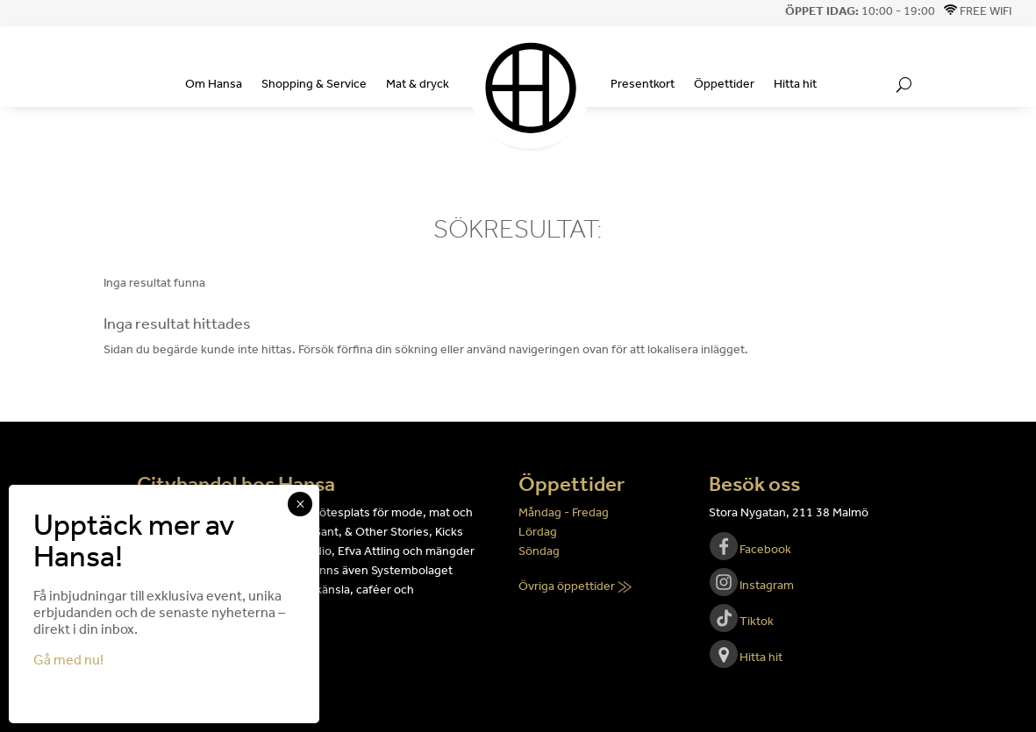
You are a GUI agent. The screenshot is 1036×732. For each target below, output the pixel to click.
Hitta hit (795, 83)
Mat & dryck (417, 83)
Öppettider (724, 83)
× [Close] (300, 504)
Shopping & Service (314, 83)
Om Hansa (213, 83)
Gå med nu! (68, 659)
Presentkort (643, 83)
